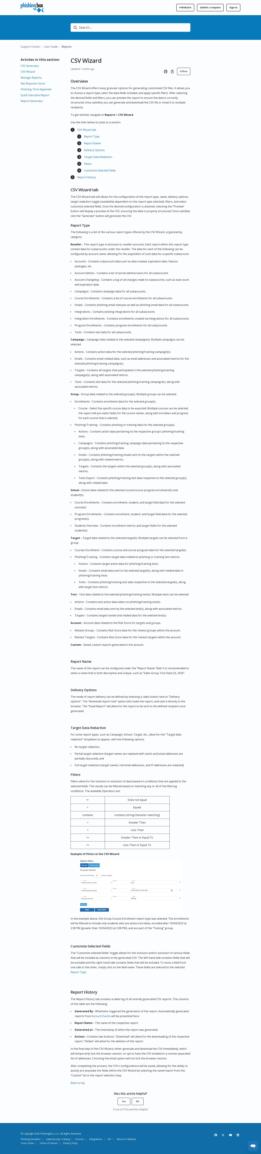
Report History (86, 177)
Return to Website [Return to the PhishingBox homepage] (126, 1139)
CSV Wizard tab (86, 130)
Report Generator (32, 101)
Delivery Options (94, 150)
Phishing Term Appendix (36, 89)
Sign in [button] (233, 7)
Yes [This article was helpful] (124, 1101)
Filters (88, 164)
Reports (67, 46)
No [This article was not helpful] (137, 1101)
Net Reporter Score (33, 83)
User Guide (51, 46)
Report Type (92, 136)
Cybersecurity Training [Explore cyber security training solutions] (58, 1139)
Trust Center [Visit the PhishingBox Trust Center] (27, 1143)
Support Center (30, 46)
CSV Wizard (28, 71)
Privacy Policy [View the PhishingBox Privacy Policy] (70, 1143)
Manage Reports (31, 77)
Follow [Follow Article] (183, 71)
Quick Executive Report (35, 95)
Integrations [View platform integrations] (95, 1139)
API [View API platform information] (109, 1139)
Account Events (101, 1016)
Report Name (92, 143)
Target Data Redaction (98, 157)
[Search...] (130, 27)
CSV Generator (30, 66)
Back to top (78, 1083)
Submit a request (210, 7)
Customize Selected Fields (100, 170)
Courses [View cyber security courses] (79, 1139)
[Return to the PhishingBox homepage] (185, 7)
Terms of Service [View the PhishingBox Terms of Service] (48, 1143)
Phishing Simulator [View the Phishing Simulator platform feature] (31, 1139)
